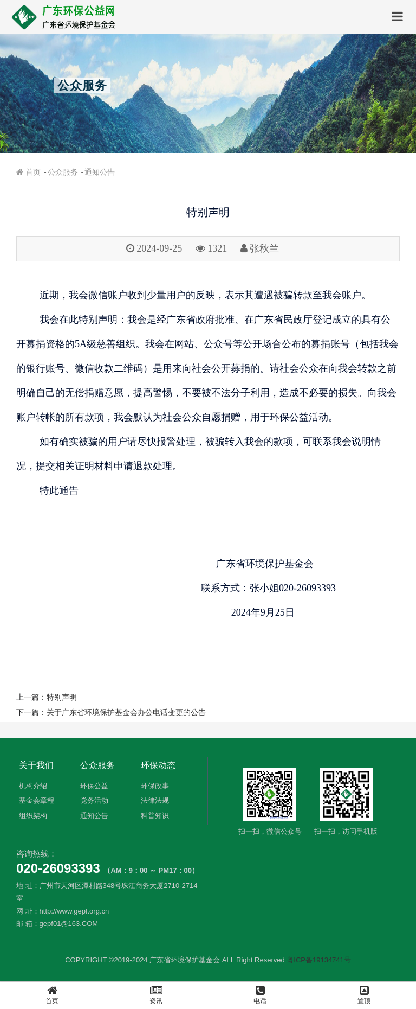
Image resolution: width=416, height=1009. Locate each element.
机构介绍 (33, 786)
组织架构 (33, 816)
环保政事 (155, 786)
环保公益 (94, 786)
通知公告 (99, 172)
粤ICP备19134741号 (319, 960)
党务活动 (94, 800)
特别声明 (62, 697)
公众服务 (63, 172)
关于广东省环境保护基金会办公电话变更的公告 (126, 712)
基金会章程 (36, 800)
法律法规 (155, 800)
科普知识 (155, 816)
